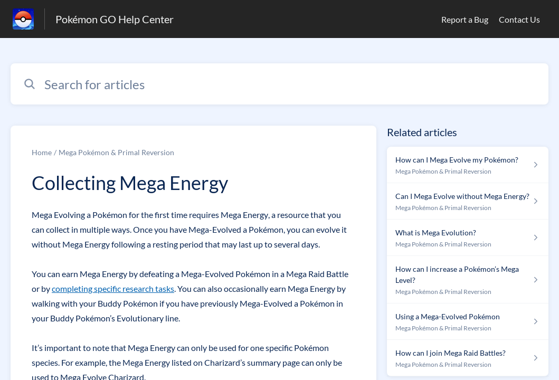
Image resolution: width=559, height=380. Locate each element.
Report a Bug (464, 19)
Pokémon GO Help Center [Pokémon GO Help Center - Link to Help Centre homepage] (114, 19)
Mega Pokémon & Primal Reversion (116, 152)
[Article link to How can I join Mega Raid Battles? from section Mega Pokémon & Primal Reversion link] (467, 358)
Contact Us (519, 19)
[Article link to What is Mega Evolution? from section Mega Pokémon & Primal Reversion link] (467, 238)
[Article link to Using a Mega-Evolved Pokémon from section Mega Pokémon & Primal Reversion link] (467, 321)
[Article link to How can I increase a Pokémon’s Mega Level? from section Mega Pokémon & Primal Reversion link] (467, 279)
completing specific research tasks (113, 288)
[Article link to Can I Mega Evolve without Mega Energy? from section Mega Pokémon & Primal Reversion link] (467, 201)
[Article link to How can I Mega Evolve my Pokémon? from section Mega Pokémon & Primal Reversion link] (467, 165)
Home (42, 152)
